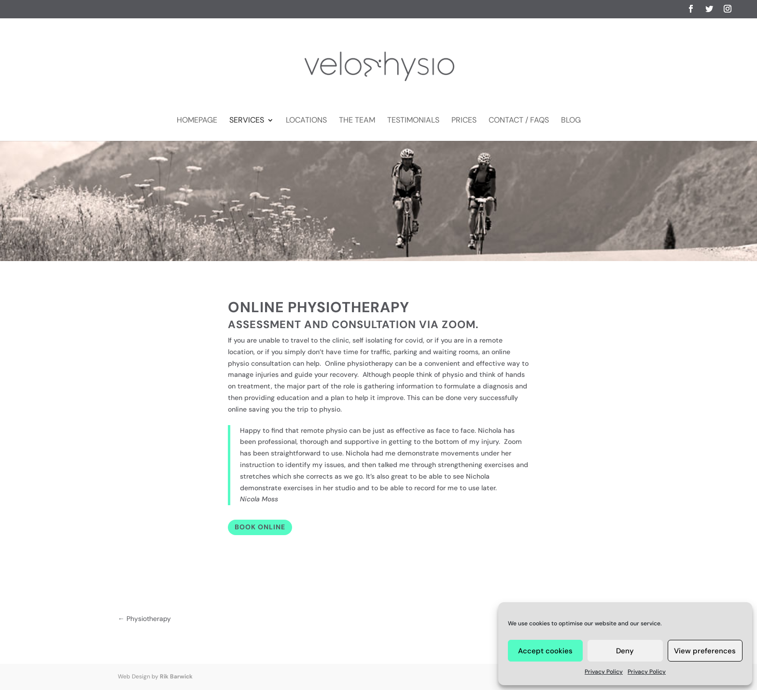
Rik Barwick (176, 676)
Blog (571, 121)
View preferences (705, 651)
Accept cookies (545, 651)
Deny (625, 651)
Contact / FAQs (519, 121)
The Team (357, 121)
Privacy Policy (604, 672)
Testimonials (413, 121)
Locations (306, 121)
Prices (464, 121)
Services (246, 121)
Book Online (260, 527)
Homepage (197, 121)
